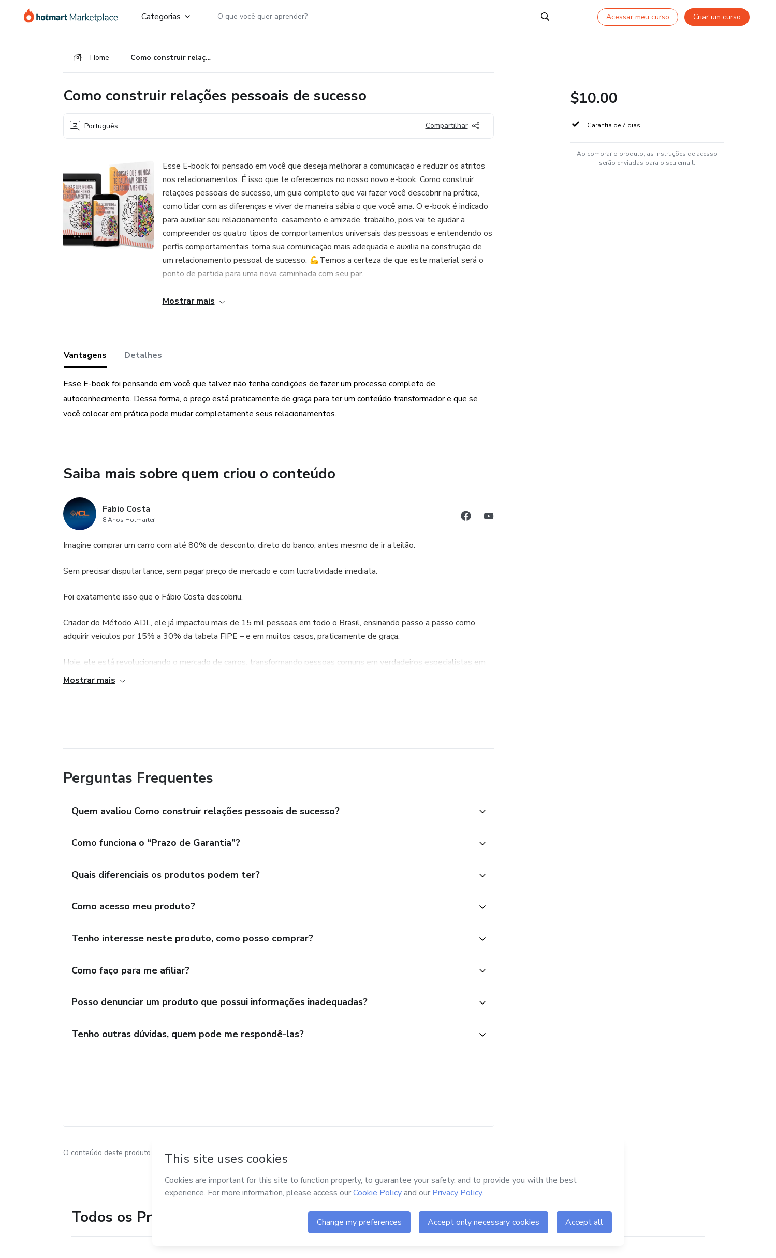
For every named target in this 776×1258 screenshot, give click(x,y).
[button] (267, 813)
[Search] (545, 16)
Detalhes (143, 357)
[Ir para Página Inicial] (74, 16)
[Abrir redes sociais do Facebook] (466, 520)
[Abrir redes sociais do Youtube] (489, 520)
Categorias (165, 16)
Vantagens (85, 357)
